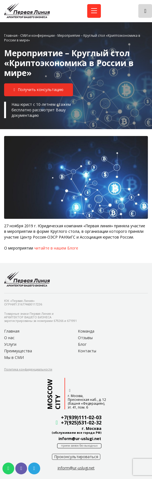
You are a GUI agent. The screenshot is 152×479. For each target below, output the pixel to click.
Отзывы (85, 337)
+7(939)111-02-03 (81, 417)
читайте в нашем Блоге (56, 248)
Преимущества (18, 350)
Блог (82, 344)
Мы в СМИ (14, 357)
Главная (10, 35)
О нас (9, 337)
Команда (86, 331)
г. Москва (91, 428)
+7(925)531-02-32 (81, 422)
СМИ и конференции (37, 35)
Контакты (87, 350)
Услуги (10, 344)
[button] (38, 89)
